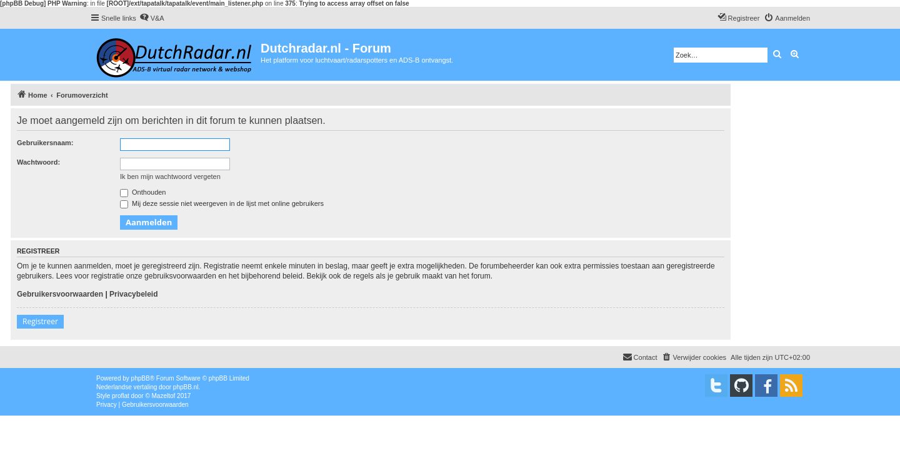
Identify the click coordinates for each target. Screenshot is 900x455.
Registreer (40, 321)
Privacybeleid (133, 294)
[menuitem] (151, 18)
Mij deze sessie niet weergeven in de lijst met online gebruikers (222, 203)
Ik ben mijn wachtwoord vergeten (170, 176)
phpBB (140, 378)
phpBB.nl (186, 387)
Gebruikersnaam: (45, 142)
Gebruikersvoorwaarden (60, 294)
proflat (120, 395)
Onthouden (143, 192)
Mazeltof (164, 395)
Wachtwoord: (38, 162)
